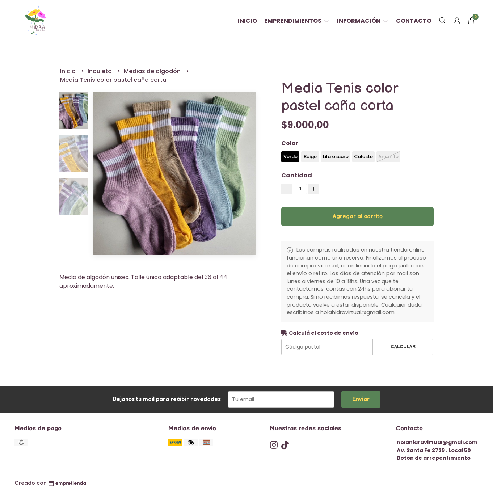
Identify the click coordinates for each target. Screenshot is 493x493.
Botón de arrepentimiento (434, 458)
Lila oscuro (336, 156)
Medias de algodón (153, 71)
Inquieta (100, 71)
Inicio (247, 21)
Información (363, 21)
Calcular (403, 347)
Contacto (413, 21)
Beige (310, 156)
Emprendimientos (297, 21)
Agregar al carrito (358, 216)
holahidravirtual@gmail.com (437, 442)
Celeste (363, 156)
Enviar (361, 399)
